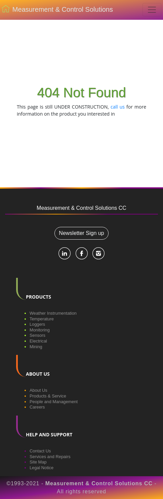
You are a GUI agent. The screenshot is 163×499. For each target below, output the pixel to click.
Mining (36, 346)
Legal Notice (41, 467)
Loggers (37, 324)
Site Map (38, 461)
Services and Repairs (50, 456)
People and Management (54, 401)
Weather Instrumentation (53, 313)
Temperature (42, 318)
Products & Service (48, 395)
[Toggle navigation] (151, 9)
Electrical (38, 341)
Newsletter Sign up (81, 233)
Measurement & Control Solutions (57, 10)
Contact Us (40, 450)
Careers (37, 407)
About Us (38, 390)
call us (118, 107)
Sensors (37, 335)
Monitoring (40, 329)
